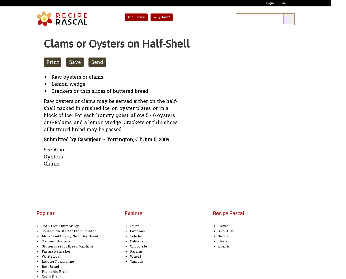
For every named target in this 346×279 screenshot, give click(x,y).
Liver (134, 226)
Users (223, 241)
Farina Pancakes (56, 251)
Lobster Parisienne (58, 261)
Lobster (136, 236)
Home (223, 226)
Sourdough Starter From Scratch (69, 231)
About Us (226, 231)
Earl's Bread (52, 276)
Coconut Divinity (56, 241)
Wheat (135, 256)
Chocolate (138, 246)
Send (97, 62)
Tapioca (136, 261)
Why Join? (161, 17)
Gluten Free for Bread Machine (68, 246)
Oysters (53, 156)
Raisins (136, 251)
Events (224, 246)
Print (52, 62)
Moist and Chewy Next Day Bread (70, 236)
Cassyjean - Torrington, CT (110, 139)
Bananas (137, 231)
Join (283, 3)
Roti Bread (50, 266)
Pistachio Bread (55, 271)
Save (75, 62)
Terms (223, 236)
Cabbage (136, 241)
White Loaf (51, 256)
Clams (51, 163)
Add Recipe (136, 17)
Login (270, 3)
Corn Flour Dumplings (61, 226)
